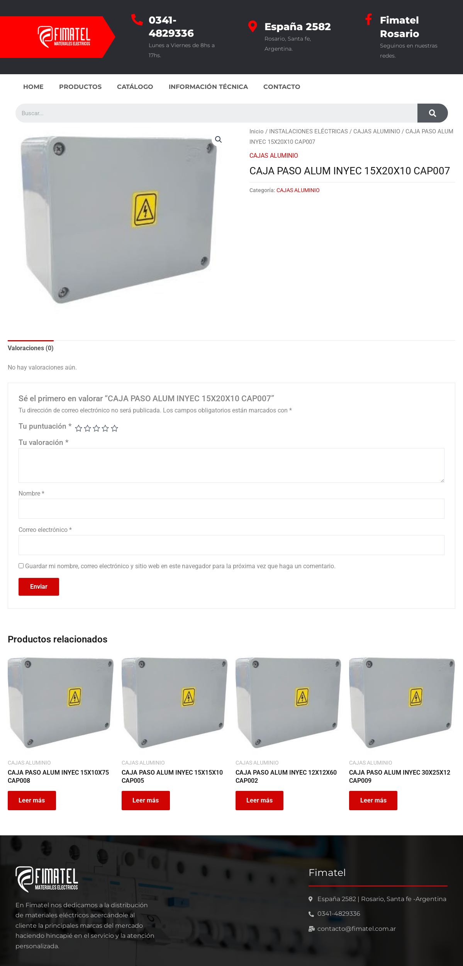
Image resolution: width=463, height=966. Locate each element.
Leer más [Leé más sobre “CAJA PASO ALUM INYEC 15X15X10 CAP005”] (146, 800)
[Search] (432, 112)
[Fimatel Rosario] (368, 19)
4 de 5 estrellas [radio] (105, 427)
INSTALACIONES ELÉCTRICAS (308, 130)
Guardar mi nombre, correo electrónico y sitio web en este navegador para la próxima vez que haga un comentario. (180, 566)
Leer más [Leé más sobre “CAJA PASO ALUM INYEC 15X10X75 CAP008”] (32, 800)
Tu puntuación (45, 425)
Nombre (31, 492)
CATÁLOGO (135, 86)
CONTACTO (281, 86)
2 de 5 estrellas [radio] (88, 427)
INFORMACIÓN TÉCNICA (208, 86)
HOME (33, 86)
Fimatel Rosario (400, 26)
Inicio (256, 130)
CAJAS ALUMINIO (376, 130)
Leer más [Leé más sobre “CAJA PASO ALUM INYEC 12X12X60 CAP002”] (260, 800)
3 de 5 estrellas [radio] (96, 427)
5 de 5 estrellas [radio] (114, 427)
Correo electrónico (45, 529)
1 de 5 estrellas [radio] (78, 427)
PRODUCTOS (80, 86)
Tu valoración (43, 441)
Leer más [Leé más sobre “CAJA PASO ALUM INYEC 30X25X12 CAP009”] (374, 800)
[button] (219, 139)
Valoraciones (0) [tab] (31, 347)
